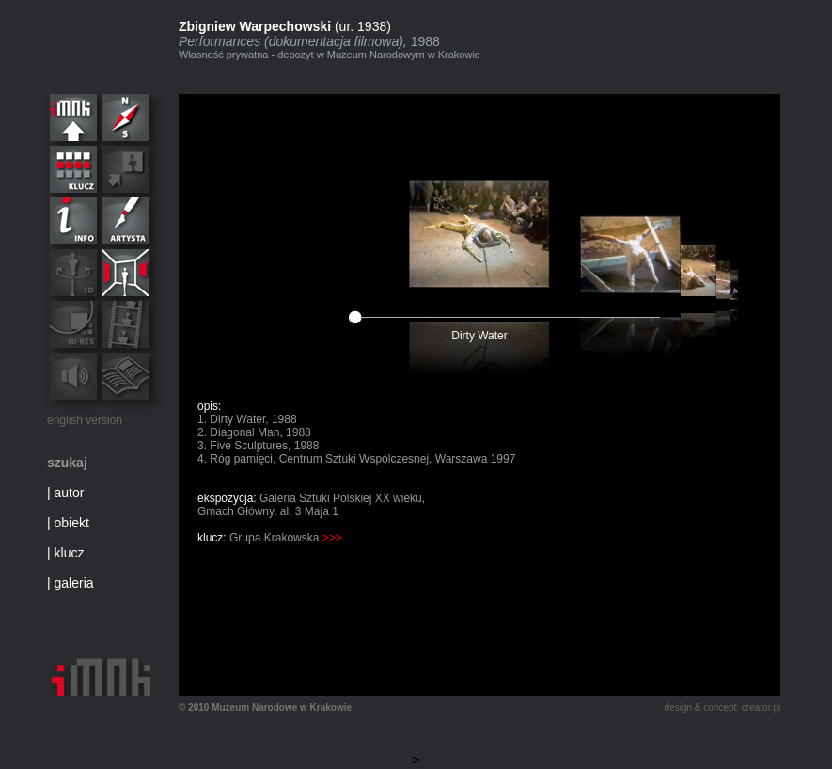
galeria (74, 582)
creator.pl (761, 707)
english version (84, 420)
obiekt (72, 522)
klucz (70, 552)
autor (70, 492)
